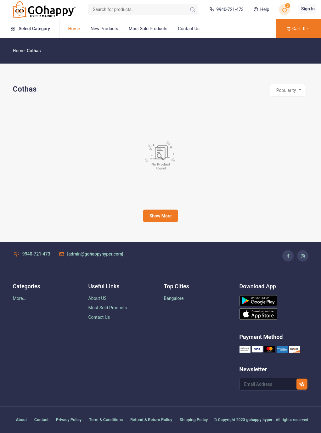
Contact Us (189, 28)
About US (97, 298)
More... (19, 298)
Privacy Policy (69, 419)
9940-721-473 (226, 9)
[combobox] (287, 90)
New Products (104, 28)
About (21, 419)
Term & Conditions (106, 419)
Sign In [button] (308, 8)
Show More (160, 215)
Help (260, 9)
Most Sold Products (148, 28)
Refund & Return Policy (151, 419)
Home (74, 28)
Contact (41, 419)
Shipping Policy (194, 419)
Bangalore (174, 298)
